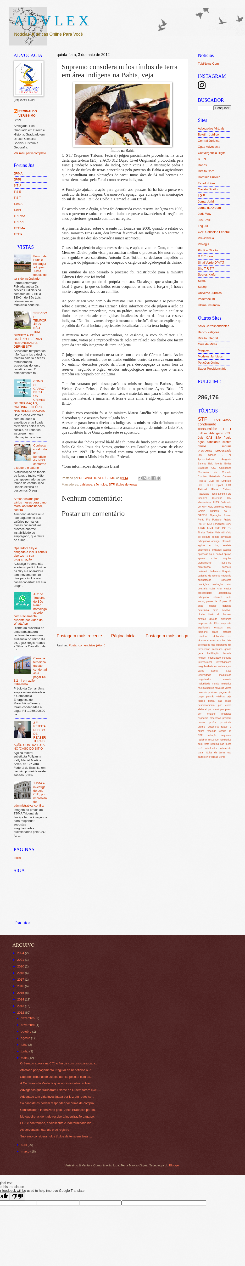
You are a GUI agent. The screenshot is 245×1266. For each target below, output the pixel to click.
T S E (17, 191)
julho (24, 1044)
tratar (201, 752)
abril (24, 1145)
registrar (202, 739)
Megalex (204, 350)
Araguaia (226, 459)
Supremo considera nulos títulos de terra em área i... (56, 1136)
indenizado (222, 419)
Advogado (216, 433)
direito (201, 614)
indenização (214, 657)
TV (229, 528)
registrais (226, 735)
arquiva (227, 558)
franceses (217, 649)
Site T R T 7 (206, 268)
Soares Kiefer (207, 274)
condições (203, 584)
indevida (226, 657)
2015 (21, 993)
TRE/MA (19, 216)
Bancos (202, 463)
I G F (201, 195)
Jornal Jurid (206, 201)
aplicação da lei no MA (210, 554)
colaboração (204, 580)
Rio (199, 524)
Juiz (200, 437)
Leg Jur (203, 226)
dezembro (28, 1018)
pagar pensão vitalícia (211, 696)
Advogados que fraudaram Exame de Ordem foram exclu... (60, 1090)
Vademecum (206, 299)
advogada (226, 537)
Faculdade (203, 493)
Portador (217, 519)
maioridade (204, 683)
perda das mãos (219, 701)
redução (211, 735)
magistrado (225, 675)
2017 (21, 979)
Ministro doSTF (220, 511)
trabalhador (211, 748)
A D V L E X (51, 20)
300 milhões (207, 455)
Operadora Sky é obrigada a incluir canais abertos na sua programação (30, 553)
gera (200, 653)
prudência (226, 722)
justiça (214, 670)
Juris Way (204, 213)
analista (227, 545)
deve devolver (222, 610)
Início (17, 857)
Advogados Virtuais (211, 128)
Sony (228, 524)
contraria (202, 588)
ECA (228, 485)
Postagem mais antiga (167, 635)
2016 (21, 986)
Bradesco (203, 468)
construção (217, 584)
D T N (202, 159)
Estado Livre (206, 183)
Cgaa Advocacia (209, 146)
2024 (21, 953)
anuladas (217, 549)
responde (213, 739)
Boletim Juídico (208, 134)
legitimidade (204, 675)
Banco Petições (208, 332)
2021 (21, 959)
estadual (202, 636)
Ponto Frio (204, 519)
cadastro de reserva (209, 575)
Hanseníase (204, 502)
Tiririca (201, 532)
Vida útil (219, 532)
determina (203, 610)
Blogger (174, 1165)
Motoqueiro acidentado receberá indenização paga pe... (58, 1116)
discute (213, 619)
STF (111, 484)
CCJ (214, 468)
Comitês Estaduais (209, 476)
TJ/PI (17, 210)
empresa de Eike (208, 623)
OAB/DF (202, 515)
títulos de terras (126, 484)
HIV (229, 498)
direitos (202, 619)
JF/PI (17, 179)
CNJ (228, 433)
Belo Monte (215, 463)
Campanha (225, 468)
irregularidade (205, 666)
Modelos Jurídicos (210, 356)
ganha (227, 649)
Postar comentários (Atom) (87, 645)
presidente (205, 450)
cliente (227, 442)
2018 (21, 973)
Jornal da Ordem (209, 207)
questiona (213, 726)
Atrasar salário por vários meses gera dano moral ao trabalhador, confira (30, 504)
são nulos (100, 484)
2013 (21, 1006)
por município (215, 709)
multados (226, 683)
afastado (226, 541)
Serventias (219, 524)
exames (211, 640)
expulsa (221, 640)
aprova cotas (207, 558)
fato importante (219, 645)
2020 (21, 966)
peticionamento (206, 705)
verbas (214, 757)
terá (200, 748)
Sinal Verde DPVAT (211, 262)
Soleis (202, 281)
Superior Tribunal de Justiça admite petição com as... (56, 1077)
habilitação (213, 653)
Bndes (227, 463)
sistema (215, 744)
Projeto (227, 519)
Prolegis (203, 244)
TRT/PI (18, 234)
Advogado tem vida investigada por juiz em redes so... (57, 1096)
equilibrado (204, 627)
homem (202, 657)
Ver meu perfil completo (30, 153)
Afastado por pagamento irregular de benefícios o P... (56, 1070)
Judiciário (226, 502)
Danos (202, 165)
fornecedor (204, 649)
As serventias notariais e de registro (44, 1129)
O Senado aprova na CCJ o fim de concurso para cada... (59, 1063)
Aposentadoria (206, 459)
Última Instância (209, 305)
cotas (213, 588)
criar (219, 588)
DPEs (210, 485)
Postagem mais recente (79, 635)
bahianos (86, 484)
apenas (227, 549)
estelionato (217, 636)
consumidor (207, 429)
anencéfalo (204, 549)
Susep (202, 286)
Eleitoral (202, 489)
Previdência (206, 238)
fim (229, 645)
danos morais (214, 446)
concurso (226, 580)
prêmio (201, 726)
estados (227, 632)
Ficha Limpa (218, 493)
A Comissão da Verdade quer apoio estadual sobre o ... (58, 1083)
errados (218, 627)
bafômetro (203, 571)
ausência (226, 562)
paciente (213, 692)
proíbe (212, 722)
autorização (204, 567)
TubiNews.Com (208, 63)
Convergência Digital (212, 153)
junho (25, 1051)
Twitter (210, 532)
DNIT (201, 485)
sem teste (203, 744)
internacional (205, 662)
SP (204, 524)
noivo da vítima (223, 688)
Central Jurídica (208, 140)
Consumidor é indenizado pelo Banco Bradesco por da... (58, 1110)
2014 (21, 999)
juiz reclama (220, 666)
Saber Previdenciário (212, 368)
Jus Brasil (204, 220)
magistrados (204, 679)
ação (201, 442)
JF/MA (18, 173)
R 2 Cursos (205, 256)
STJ (209, 524)
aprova (227, 554)
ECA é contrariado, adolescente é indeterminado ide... (57, 1123)
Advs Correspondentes (213, 326)
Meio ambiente (216, 506)
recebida (211, 731)
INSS (216, 502)
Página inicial (123, 635)
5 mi (226, 455)
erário (215, 632)
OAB (209, 437)
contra (227, 584)
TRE (217, 528)
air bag (213, 545)
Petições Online (208, 362)
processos (215, 718)
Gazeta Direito (207, 189)
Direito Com (206, 171)
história (227, 653)
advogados (204, 541)
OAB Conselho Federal (213, 232)
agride (201, 545)
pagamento (225, 692)
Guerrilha (217, 498)
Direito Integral (208, 338)
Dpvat (220, 485)
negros (210, 688)
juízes (228, 670)
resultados (225, 739)
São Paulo (223, 437)
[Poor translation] (17, 1196)
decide (212, 606)
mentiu (215, 683)
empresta (226, 623)
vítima (222, 757)
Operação (215, 515)
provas (201, 722)
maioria (227, 679)
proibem (227, 718)
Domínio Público (209, 177)
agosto (26, 1038)
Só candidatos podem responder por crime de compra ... (58, 1103)
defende (227, 606)
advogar (216, 541)
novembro (28, 1025)
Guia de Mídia (207, 344)
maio (24, 1058)
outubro (26, 1031)
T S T (17, 197)
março (25, 1151)
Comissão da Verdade (214, 472)
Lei (199, 506)
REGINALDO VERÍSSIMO (27, 113)
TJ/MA (18, 204)
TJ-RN (201, 528)
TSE (224, 528)
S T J (17, 185)
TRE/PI (19, 222)
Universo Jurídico (210, 293)
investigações (224, 662)
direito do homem (219, 614)
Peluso (227, 515)
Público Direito (208, 250)
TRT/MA (19, 228)
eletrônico (226, 619)
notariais (202, 692)
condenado (207, 424)
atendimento (205, 562)
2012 (21, 1012)
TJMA (210, 528)
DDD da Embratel (220, 481)
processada (223, 450)
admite (215, 537)
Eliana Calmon (221, 489)
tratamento (225, 748)
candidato (213, 442)
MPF (204, 506)
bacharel (227, 567)
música (202, 688)
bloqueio (226, 571)
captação (226, 575)
